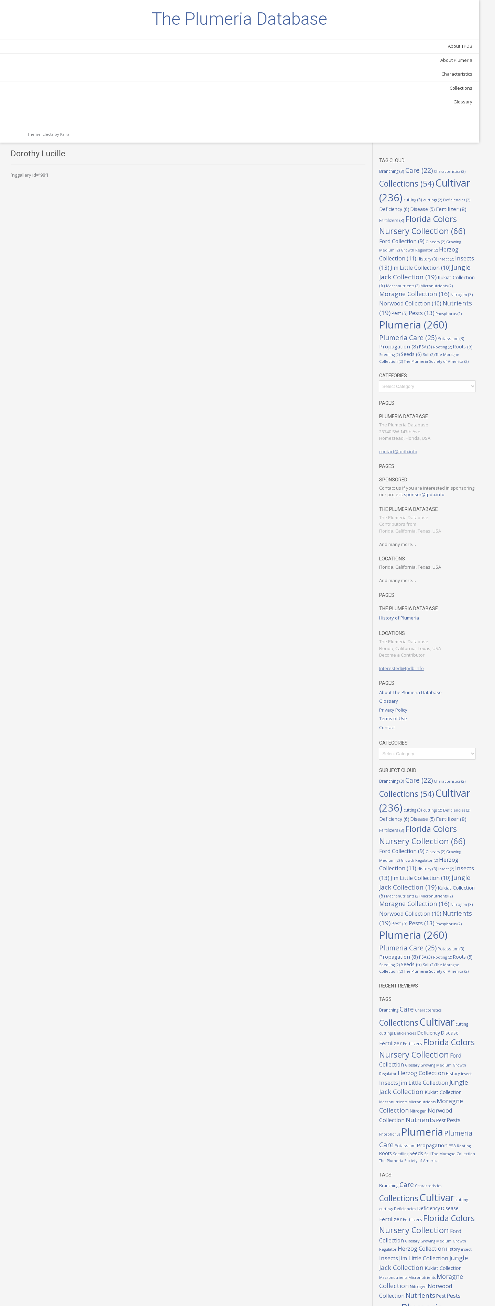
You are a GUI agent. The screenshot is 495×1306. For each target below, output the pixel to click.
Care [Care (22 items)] (442, 27)
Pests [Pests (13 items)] (419, 1047)
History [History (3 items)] (450, 120)
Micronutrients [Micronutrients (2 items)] (423, 157)
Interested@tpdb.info (424, 558)
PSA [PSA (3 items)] (476, 222)
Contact (410, 616)
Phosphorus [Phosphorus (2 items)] (427, 198)
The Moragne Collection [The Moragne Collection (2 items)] (439, 237)
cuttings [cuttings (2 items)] (411, 63)
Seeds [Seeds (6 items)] (474, 230)
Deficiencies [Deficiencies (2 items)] (435, 63)
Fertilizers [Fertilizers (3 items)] (471, 71)
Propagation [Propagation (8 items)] (449, 222)
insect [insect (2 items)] (469, 120)
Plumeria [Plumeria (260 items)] (423, 1058)
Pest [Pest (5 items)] (454, 184)
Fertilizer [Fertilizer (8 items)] (443, 70)
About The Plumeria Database (433, 581)
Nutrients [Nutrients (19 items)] (423, 183)
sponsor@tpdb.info (422, 384)
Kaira (64, 168)
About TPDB (77, 80)
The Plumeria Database (48, 36)
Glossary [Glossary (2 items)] (445, 103)
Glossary (79, 136)
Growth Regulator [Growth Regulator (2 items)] (425, 112)
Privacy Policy (416, 599)
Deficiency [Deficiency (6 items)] (465, 63)
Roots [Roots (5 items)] (432, 230)
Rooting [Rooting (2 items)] (411, 230)
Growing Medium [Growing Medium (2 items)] (433, 986)
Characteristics (73, 108)
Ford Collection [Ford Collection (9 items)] (459, 977)
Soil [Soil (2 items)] (408, 237)
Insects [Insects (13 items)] (417, 128)
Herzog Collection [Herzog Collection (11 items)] (433, 115)
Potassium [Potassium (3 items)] (415, 222)
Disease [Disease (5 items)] (414, 71)
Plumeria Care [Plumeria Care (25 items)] (455, 211)
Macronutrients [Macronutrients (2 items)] (439, 1020)
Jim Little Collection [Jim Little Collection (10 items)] (446, 1002)
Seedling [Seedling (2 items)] (453, 230)
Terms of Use (416, 608)
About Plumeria (73, 94)
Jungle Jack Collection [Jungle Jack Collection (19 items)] (434, 1011)
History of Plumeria (422, 507)
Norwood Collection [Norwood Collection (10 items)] (433, 174)
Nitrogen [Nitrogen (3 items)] (456, 166)
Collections (78, 122)
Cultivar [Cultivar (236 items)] (432, 52)
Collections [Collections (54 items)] (434, 38)
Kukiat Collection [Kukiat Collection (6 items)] (437, 148)
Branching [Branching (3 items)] (414, 28)
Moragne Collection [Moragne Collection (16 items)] (431, 1028)
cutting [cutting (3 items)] (473, 54)
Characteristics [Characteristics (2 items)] (451, 924)
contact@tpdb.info (421, 334)
